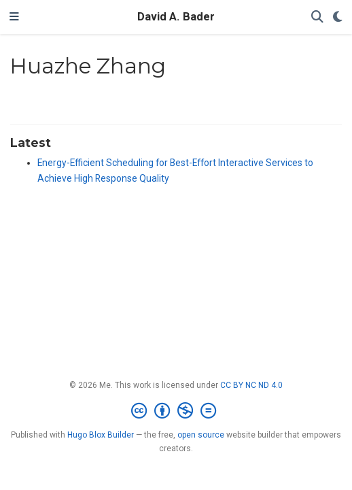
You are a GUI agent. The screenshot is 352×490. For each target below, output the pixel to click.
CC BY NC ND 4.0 (251, 385)
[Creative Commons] (176, 411)
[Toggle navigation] (14, 17)
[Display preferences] (337, 17)
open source (200, 435)
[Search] (317, 17)
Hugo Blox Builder (100, 435)
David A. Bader (176, 16)
